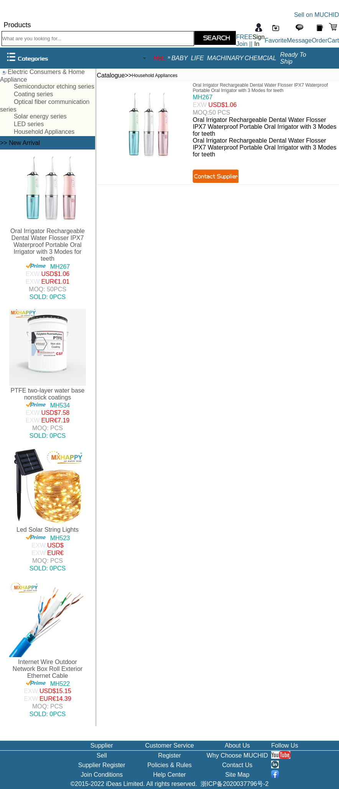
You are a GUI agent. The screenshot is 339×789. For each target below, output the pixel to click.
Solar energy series (40, 116)
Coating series (33, 94)
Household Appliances (44, 131)
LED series (29, 124)
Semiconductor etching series (54, 86)
